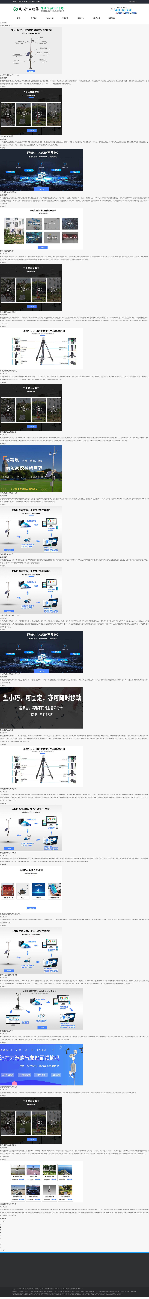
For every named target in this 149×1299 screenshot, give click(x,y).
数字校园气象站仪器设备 (8, 432)
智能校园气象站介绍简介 (8, 853)
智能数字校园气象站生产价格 (9, 75)
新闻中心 (81, 18)
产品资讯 (65, 18)
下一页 (2, 1250)
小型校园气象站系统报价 (8, 1204)
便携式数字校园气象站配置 (8, 1087)
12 (0, 1244)
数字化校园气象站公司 (7, 251)
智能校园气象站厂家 (6, 1031)
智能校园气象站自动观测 (8, 312)
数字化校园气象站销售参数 (8, 975)
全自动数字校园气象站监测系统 (10, 914)
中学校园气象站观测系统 (8, 192)
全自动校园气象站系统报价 (8, 371)
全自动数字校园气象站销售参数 (10, 674)
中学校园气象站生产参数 (8, 789)
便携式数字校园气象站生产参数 (10, 615)
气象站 (39, 10)
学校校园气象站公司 (6, 554)
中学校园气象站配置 (6, 136)
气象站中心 (49, 18)
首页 (18, 18)
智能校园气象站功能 (6, 730)
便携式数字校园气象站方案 (8, 493)
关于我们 (34, 18)
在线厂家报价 (133, 1)
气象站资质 (96, 18)
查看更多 (3, 87)
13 (0, 1247)
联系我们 (112, 18)
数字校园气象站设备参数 (8, 1145)
